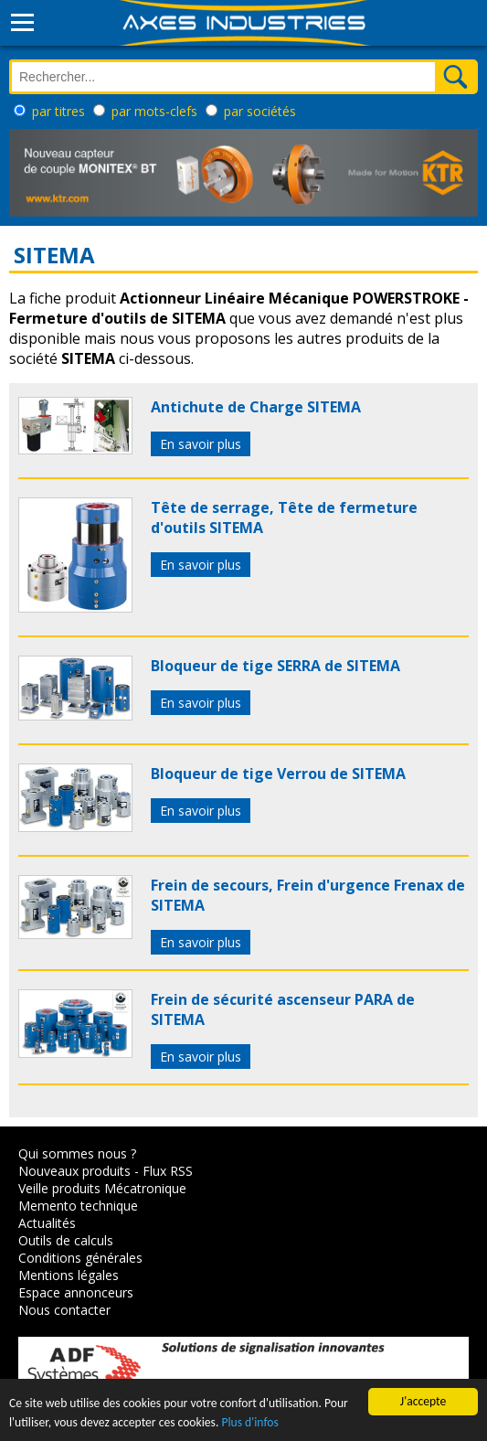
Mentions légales (68, 1275)
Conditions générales (80, 1257)
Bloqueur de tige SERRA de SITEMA (275, 666)
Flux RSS (168, 1170)
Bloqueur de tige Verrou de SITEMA (278, 773)
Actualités (47, 1223)
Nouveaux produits (74, 1170)
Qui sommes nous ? (77, 1153)
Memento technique (78, 1205)
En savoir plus (200, 444)
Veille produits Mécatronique (102, 1188)
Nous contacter (64, 1309)
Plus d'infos (249, 1423)
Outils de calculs (65, 1240)
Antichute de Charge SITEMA (256, 407)
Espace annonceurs (75, 1292)
